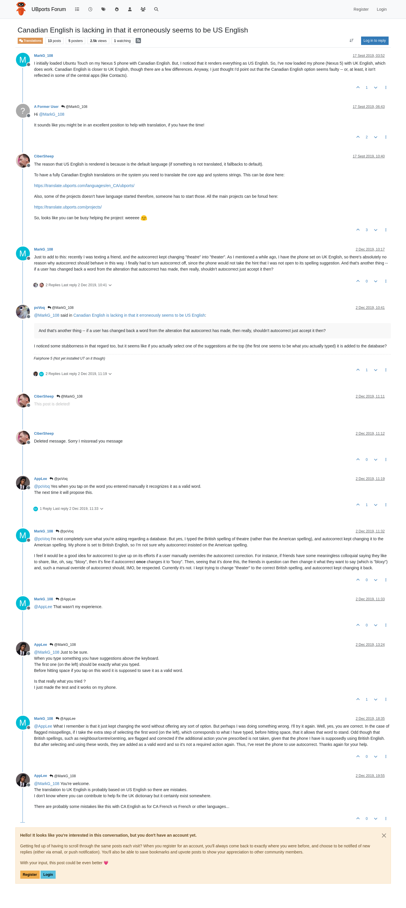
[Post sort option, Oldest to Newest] (351, 41)
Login (48, 875)
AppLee (40, 479)
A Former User (46, 107)
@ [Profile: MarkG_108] (51, 114)
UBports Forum (49, 9)
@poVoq (59, 479)
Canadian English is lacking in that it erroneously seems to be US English (139, 315)
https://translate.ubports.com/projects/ (68, 207)
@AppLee (66, 599)
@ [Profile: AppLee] (43, 606)
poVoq (39, 308)
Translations (30, 41)
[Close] (384, 835)
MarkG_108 (43, 56)
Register (30, 875)
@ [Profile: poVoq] (42, 486)
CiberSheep (44, 156)
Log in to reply (375, 41)
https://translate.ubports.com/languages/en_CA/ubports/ (84, 185)
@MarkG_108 (74, 107)
